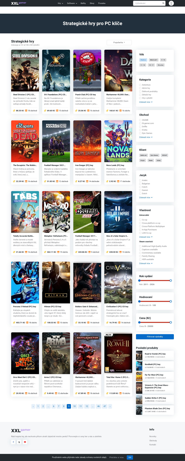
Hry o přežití (147, 98)
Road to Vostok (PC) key (155, 353)
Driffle (144, 126)
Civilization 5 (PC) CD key (117, 306)
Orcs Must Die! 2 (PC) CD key (24, 377)
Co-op (144, 220)
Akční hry (146, 88)
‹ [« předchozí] (33, 406)
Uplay (159, 160)
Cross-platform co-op (151, 223)
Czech (144, 187)
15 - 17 (151, 65)
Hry (60, 3)
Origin (143, 160)
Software (72, 3)
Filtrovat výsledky (155, 337)
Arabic (145, 180)
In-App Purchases (149, 230)
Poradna (101, 3)
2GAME (145, 120)
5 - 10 (163, 60)
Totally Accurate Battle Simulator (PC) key (23, 236)
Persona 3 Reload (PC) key (24, 306)
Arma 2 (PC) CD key (52, 377)
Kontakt (152, 445)
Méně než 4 (153, 60)
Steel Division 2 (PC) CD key (23, 94)
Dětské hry (146, 95)
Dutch (144, 193)
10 (74, 406)
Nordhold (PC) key (152, 364)
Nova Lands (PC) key (115, 165)
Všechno (143, 60)
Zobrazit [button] (145, 102)
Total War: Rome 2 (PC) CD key (117, 377)
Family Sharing (148, 256)
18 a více (160, 65)
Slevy (92, 3)
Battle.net (144, 155)
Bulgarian (146, 184)
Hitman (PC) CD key (52, 306)
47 (105, 406)
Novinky (152, 436)
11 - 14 (143, 65)
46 (98, 406)
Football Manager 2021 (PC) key (54, 165)
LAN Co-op (146, 233)
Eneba (144, 130)
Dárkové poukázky (150, 91)
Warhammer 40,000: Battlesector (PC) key (84, 377)
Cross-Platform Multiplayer (153, 226)
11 (81, 406)
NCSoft (164, 155)
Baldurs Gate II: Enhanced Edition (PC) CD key (86, 306)
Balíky (83, 3)
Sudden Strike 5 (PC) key (155, 398)
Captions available (150, 249)
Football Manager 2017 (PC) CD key (85, 236)
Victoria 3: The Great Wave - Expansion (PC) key (157, 386)
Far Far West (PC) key (154, 374)
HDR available (148, 259)
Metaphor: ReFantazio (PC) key (55, 236)
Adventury (146, 85)
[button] (171, 3)
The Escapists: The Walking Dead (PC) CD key (25, 165)
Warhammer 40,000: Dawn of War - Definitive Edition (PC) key (117, 94)
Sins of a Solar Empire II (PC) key (116, 236)
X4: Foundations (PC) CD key (54, 94)
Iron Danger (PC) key (84, 165)
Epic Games (147, 133)
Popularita (118, 42)
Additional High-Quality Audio (154, 246)
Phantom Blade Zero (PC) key (157, 408)
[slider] (139, 280)
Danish (145, 190)
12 (87, 406)
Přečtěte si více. (116, 457)
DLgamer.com (148, 123)
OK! (130, 457)
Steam (151, 160)
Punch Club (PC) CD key (85, 94)
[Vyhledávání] (149, 3)
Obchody (153, 440)
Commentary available (151, 253)
